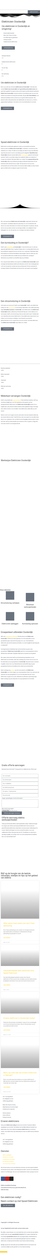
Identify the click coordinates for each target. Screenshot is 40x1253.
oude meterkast (17, 400)
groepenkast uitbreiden (11, 636)
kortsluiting (10, 247)
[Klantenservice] (3, 1251)
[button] (20, 9)
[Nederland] (20, 754)
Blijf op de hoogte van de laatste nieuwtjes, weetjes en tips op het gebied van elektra (19, 875)
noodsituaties (24, 155)
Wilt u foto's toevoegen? (8, 808)
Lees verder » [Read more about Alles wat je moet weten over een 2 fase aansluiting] (7, 937)
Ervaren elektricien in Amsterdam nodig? (19, 1018)
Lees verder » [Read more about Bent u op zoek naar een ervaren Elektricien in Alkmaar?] (7, 1087)
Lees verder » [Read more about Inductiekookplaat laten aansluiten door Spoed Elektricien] (7, 985)
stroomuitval (12, 307)
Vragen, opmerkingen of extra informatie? (12, 798)
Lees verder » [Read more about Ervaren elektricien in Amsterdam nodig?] (7, 1030)
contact (13, 670)
